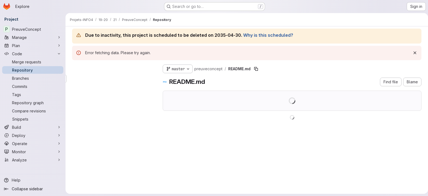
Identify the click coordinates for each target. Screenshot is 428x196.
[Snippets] (32, 119)
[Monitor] (32, 151)
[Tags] (32, 94)
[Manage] (32, 37)
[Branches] (32, 78)
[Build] (32, 127)
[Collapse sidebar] (32, 189)
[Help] (32, 180)
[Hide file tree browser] (75, 67)
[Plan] (32, 45)
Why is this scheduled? (267, 35)
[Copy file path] (255, 69)
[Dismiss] (414, 53)
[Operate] (32, 143)
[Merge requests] (32, 62)
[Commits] (32, 86)
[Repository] (32, 70)
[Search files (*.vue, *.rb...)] (112, 78)
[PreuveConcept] (32, 29)
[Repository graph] (32, 102)
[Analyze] (32, 160)
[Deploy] (32, 135)
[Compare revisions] (32, 111)
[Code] (32, 53)
